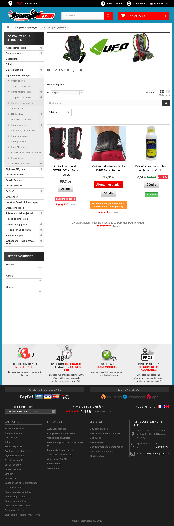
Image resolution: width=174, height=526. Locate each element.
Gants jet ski (17, 108)
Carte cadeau (97, 456)
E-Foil (9, 64)
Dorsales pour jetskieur (22, 103)
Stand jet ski (16, 158)
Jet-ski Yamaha (14, 185)
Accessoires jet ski (16, 47)
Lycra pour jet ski (19, 125)
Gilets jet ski (16, 114)
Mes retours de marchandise (105, 433)
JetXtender (12, 197)
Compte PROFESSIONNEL (61, 433)
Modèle (10, 287)
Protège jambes (18, 141)
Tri (48, 92)
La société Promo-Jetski (60, 450)
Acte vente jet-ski (56, 428)
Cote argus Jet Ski (57, 459)
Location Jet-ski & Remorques (22, 202)
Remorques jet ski (16, 235)
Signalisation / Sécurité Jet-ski (25, 152)
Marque (10, 264)
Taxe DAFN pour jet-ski (59, 454)
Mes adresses (97, 442)
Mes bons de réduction (102, 451)
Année (9, 276)
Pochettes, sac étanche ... (23, 130)
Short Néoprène (18, 147)
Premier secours (19, 136)
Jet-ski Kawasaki (15, 174)
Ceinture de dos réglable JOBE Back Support (108, 168)
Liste (168, 93)
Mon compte (98, 422)
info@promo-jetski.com (157, 453)
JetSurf (10, 191)
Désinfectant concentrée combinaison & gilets (151, 168)
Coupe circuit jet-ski (20, 97)
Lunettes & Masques (21, 119)
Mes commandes (99, 428)
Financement (54, 463)
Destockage (12, 58)
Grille (161, 93)
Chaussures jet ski (20, 86)
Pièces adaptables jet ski (19, 213)
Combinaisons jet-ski (21, 92)
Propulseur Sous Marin (18, 230)
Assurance (53, 468)
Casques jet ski (18, 81)
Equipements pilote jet (18, 75)
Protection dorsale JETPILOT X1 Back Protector (65, 170)
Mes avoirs (95, 438)
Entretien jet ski (14, 70)
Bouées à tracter (15, 53)
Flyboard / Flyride (15, 169)
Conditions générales (58, 438)
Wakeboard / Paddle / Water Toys (21, 242)
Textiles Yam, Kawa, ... (22, 163)
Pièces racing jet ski (17, 224)
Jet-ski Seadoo (14, 180)
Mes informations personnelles (106, 447)
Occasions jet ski (15, 208)
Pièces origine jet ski (17, 219)
